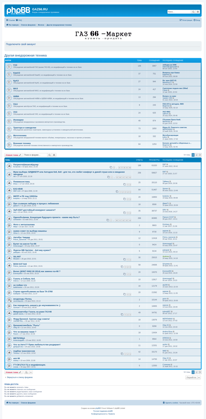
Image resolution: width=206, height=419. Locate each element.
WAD (165, 351)
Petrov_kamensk (19, 239)
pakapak (16, 252)
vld (14, 176)
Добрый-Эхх (18, 347)
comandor (17, 219)
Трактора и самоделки (24, 127)
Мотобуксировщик (170, 135)
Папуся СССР (168, 217)
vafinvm (166, 114)
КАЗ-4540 (18, 189)
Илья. (15, 184)
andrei (165, 344)
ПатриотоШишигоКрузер (25, 164)
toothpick (16, 294)
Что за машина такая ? (24, 332)
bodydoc (16, 198)
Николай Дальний (170, 67)
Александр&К (18, 340)
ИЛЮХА (166, 338)
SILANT (17, 256)
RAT (164, 164)
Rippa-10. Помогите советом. (175, 127)
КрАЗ (16, 81)
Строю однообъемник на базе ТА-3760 (33, 291)
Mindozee (166, 121)
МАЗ (15, 88)
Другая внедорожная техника (25, 55)
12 (126, 177)
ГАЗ (15, 65)
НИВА (16, 96)
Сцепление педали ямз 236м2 (175, 88)
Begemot (166, 106)
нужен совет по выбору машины (30, 231)
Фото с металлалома (24, 224)
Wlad (15, 227)
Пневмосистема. (21, 181)
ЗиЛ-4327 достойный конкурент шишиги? (34, 210)
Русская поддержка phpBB (103, 411)
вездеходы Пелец (22, 299)
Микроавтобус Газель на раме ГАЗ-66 (32, 312)
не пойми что (20, 285)
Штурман (166, 264)
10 (129, 168)
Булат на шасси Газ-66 (24, 244)
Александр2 (18, 246)
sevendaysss (18, 301)
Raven (15, 334)
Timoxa (16, 353)
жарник (165, 231)
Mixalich (16, 259)
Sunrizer (16, 307)
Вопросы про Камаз (171, 73)
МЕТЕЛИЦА (19, 338)
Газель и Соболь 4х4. (24, 279)
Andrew (166, 256)
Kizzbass (166, 224)
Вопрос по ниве (169, 96)
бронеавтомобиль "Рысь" (26, 325)
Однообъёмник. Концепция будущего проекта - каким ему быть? (46, 217)
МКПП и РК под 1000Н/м (25, 196)
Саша (165, 90)
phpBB (97, 408)
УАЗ (15, 112)
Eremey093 (17, 273)
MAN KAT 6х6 (20, 264)
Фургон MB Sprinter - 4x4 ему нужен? (32, 250)
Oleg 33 (16, 327)
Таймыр (166, 181)
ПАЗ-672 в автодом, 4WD (173, 104)
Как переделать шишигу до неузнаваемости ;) (36, 305)
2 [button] (196, 155)
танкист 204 (167, 98)
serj (14, 212)
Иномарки (18, 120)
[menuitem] (19, 20)
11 (123, 177)
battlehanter (17, 287)
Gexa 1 (16, 233)
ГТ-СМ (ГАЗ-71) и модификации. (29, 365)
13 (129, 177)
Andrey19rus (167, 331)
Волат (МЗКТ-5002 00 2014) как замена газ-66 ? (36, 271)
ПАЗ (15, 104)
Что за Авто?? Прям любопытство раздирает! (36, 344)
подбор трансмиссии (24, 351)
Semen (165, 189)
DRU (164, 210)
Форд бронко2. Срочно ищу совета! (31, 319)
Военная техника (22, 143)
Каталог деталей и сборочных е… (177, 143)
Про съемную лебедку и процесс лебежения (36, 203)
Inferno (16, 281)
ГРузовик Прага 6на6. (172, 120)
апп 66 (16, 358)
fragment (166, 74)
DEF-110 (16, 191)
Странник (166, 364)
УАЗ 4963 (166, 112)
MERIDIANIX (168, 129)
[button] (200, 155)
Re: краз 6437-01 (169, 80)
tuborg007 (166, 311)
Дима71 (16, 206)
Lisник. (16, 367)
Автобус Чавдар (21, 237)
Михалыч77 (167, 82)
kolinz (165, 137)
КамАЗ (16, 73)
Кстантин (17, 167)
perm (165, 299)
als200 (165, 285)
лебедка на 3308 (169, 65)
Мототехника (19, 135)
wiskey (15, 360)
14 (129, 220)
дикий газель (18, 314)
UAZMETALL (18, 321)
